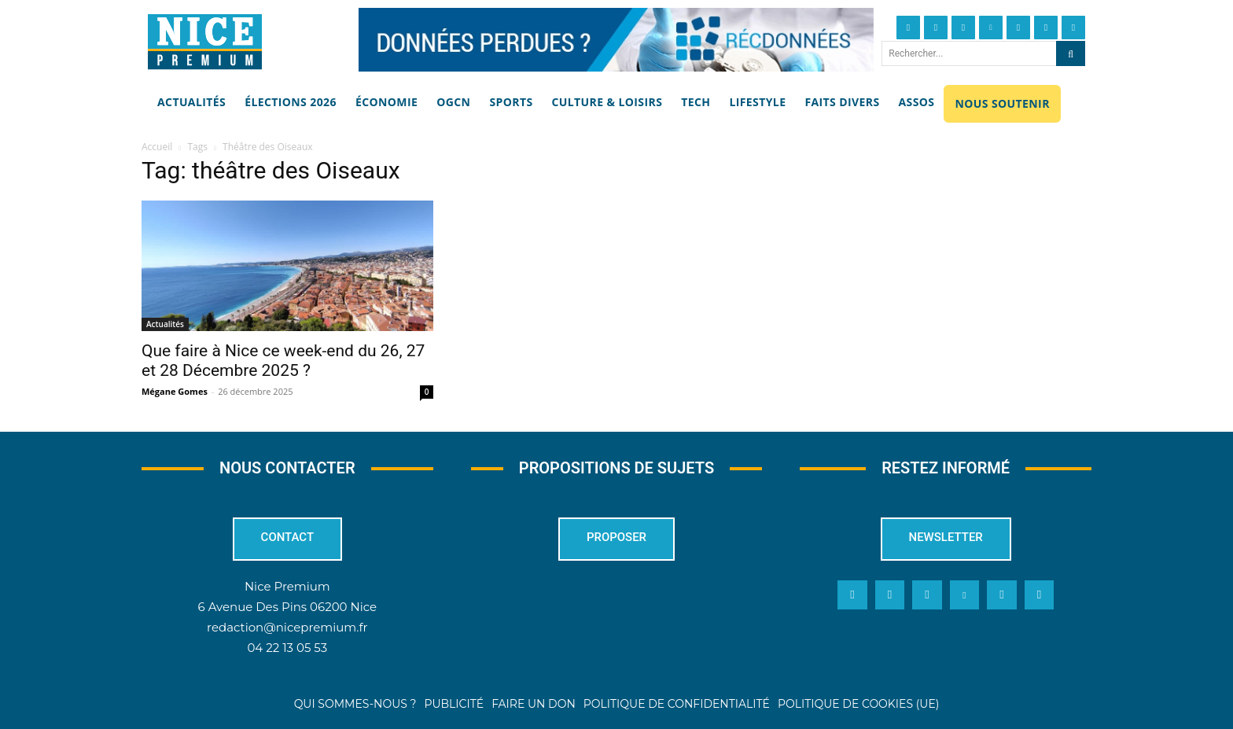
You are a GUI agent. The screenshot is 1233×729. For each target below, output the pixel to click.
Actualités (165, 324)
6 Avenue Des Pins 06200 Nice (287, 607)
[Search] (1070, 53)
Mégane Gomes (175, 391)
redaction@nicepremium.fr (287, 627)
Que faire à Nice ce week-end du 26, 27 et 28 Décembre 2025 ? (283, 360)
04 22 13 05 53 (287, 648)
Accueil (157, 146)
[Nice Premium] (205, 41)
